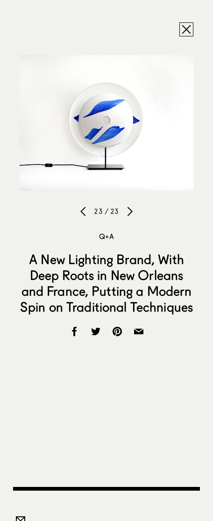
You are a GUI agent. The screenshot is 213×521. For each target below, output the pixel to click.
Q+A (106, 236)
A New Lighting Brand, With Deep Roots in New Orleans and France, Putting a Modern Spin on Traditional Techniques (106, 283)
